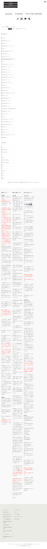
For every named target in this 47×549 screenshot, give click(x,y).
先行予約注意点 (6, 524)
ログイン (16, 512)
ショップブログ (6, 534)
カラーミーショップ (11, 544)
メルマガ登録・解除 (6, 519)
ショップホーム (6, 509)
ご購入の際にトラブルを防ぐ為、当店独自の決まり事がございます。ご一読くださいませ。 (23, 182)
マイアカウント (17, 509)
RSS (15, 519)
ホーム (14, 26)
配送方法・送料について (7, 516)
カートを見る (17, 514)
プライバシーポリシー (19, 516)
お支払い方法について (7, 514)
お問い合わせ (5, 512)
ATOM (18, 519)
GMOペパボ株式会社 (28, 544)
